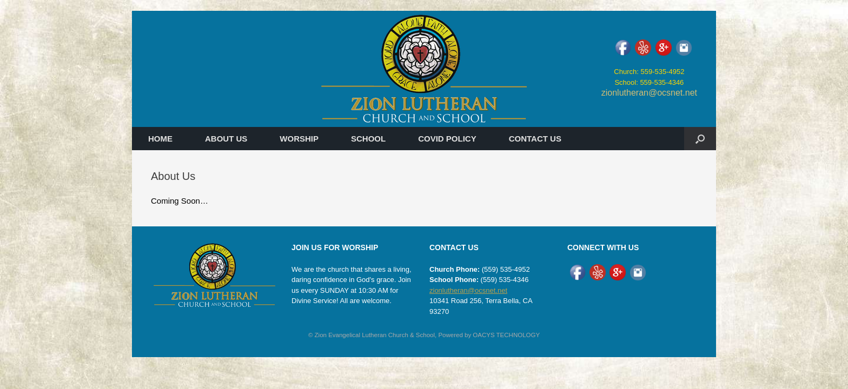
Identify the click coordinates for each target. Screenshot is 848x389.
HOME (160, 138)
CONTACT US (535, 138)
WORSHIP (299, 138)
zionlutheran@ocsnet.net (649, 92)
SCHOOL (368, 138)
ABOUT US (226, 138)
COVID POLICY (447, 138)
